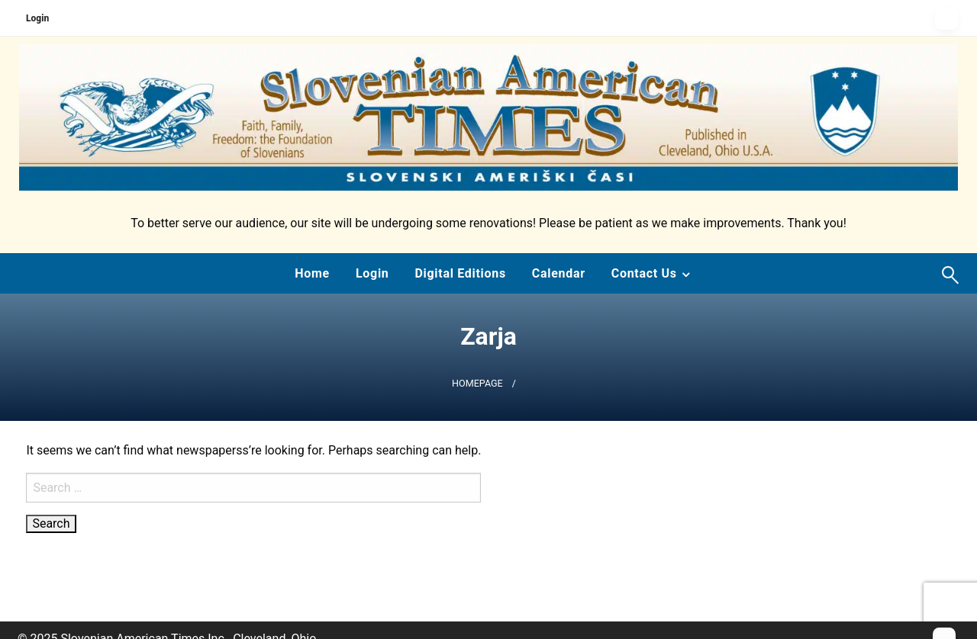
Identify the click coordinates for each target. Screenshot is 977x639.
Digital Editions (459, 273)
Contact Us (644, 273)
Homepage (477, 383)
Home (312, 273)
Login (37, 18)
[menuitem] (312, 274)
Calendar (558, 273)
